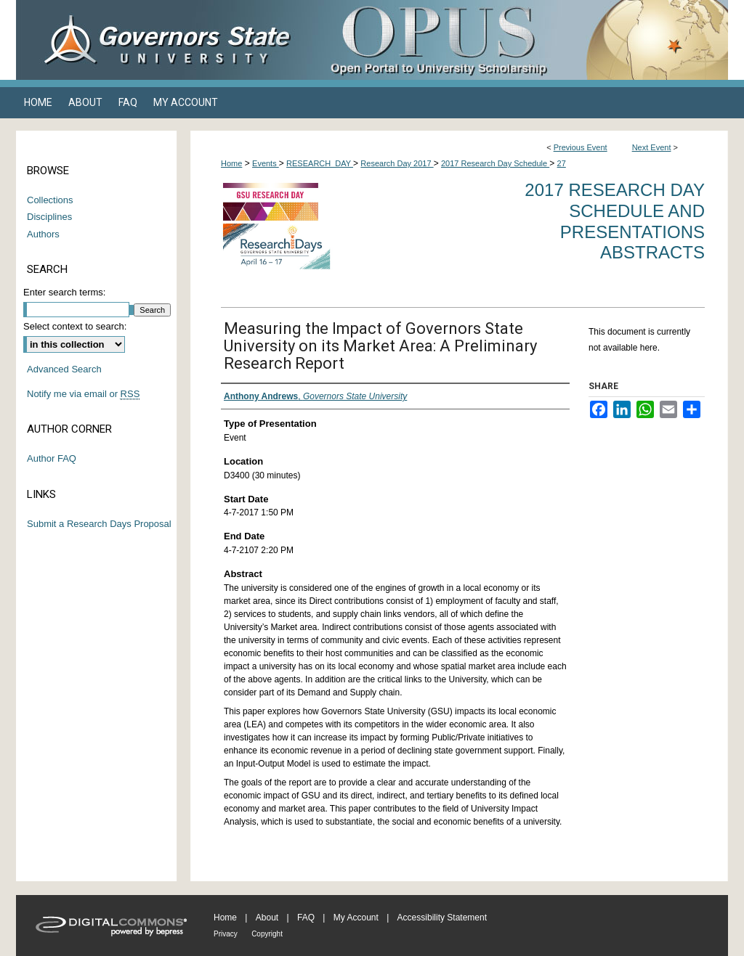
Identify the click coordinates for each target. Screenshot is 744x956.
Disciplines (49, 216)
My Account (356, 917)
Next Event (651, 147)
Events (265, 163)
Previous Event (580, 147)
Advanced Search (64, 369)
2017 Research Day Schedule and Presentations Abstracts (615, 221)
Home (231, 163)
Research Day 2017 (396, 163)
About (267, 917)
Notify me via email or (83, 394)
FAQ (306, 917)
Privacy (226, 934)
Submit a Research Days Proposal (99, 523)
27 (561, 163)
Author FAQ (51, 458)
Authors (43, 234)
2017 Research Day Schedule (495, 163)
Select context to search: (74, 326)
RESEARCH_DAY (319, 163)
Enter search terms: (64, 292)
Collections (50, 200)
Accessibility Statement (442, 917)
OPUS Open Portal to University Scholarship (517, 40)
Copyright (267, 934)
